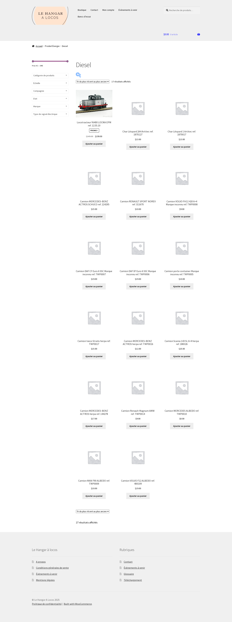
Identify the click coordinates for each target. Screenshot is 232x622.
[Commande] (92, 81)
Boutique (82, 10)
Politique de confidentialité (47, 603)
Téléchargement (133, 580)
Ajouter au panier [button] (94, 143)
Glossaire (129, 573)
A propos (41, 561)
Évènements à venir (128, 10)
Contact (94, 10)
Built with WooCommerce (78, 603)
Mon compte (108, 10)
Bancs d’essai (84, 16)
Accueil (39, 46)
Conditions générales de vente (52, 567)
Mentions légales (45, 580)
